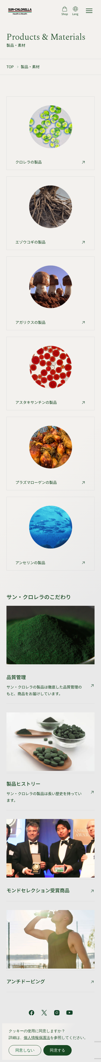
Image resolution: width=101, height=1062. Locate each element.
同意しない (24, 1050)
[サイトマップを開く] (89, 10)
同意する (57, 1050)
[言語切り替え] (75, 10)
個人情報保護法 (37, 1037)
